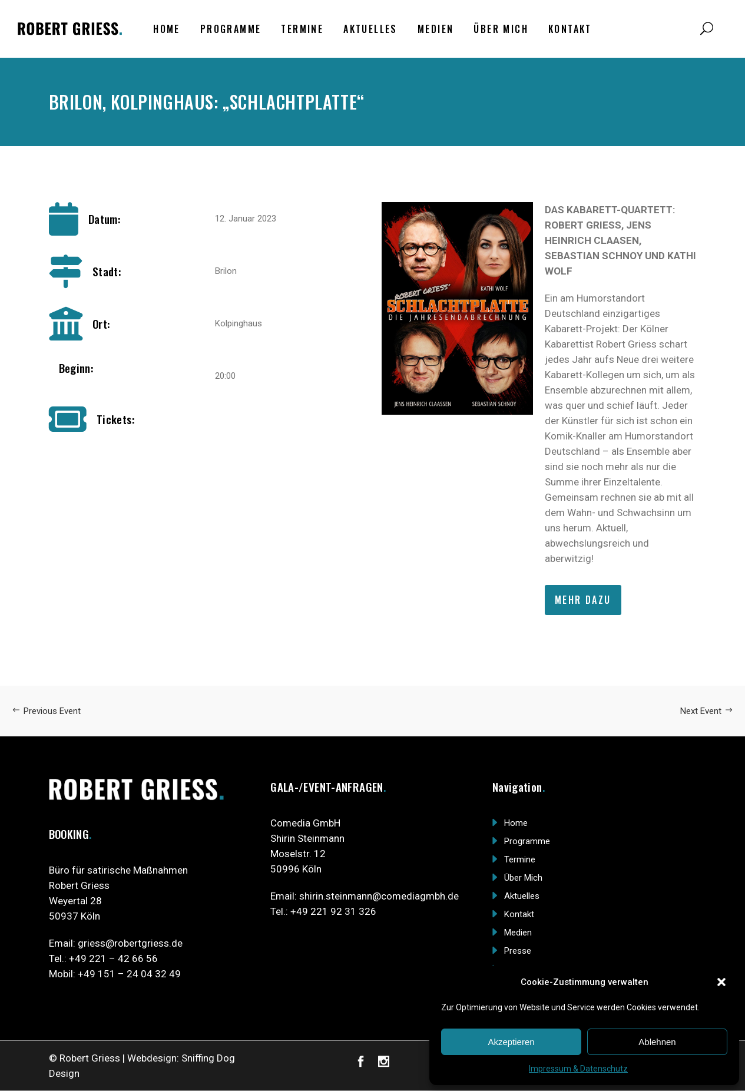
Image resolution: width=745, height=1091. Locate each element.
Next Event (706, 711)
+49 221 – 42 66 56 (113, 958)
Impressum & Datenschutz (578, 1068)
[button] (721, 982)
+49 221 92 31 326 (333, 911)
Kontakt (519, 914)
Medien (518, 932)
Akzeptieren (511, 1042)
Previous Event (46, 711)
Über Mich (523, 877)
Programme (527, 841)
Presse (517, 950)
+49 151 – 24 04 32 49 (129, 974)
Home (516, 823)
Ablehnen (657, 1042)
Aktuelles (521, 896)
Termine (519, 859)
